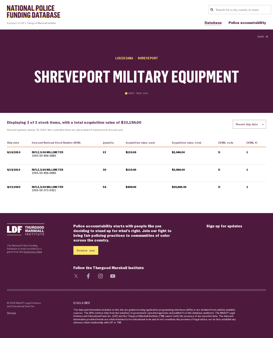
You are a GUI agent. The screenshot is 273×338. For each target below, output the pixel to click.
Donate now (86, 250)
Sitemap (11, 312)
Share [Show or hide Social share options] (262, 36)
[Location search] (243, 9)
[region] (136, 168)
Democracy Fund (33, 251)
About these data (136, 93)
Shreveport (148, 58)
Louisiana (124, 58)
